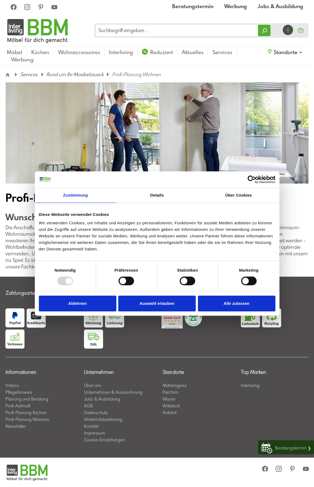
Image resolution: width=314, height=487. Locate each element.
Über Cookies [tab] (238, 195)
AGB (88, 405)
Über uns (92, 385)
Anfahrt (169, 412)
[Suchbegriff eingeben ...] (177, 30)
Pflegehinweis (18, 392)
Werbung (235, 6)
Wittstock (171, 405)
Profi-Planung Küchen (26, 412)
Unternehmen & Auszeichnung (113, 392)
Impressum (94, 433)
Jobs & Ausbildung (280, 6)
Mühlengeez (174, 385)
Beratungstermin (192, 6)
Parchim (170, 392)
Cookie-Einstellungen (104, 439)
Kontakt (91, 426)
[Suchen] (264, 30)
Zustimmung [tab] (75, 195)
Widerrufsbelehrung (103, 419)
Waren (169, 399)
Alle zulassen (236, 303)
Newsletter (15, 426)
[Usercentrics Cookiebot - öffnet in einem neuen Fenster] (251, 179)
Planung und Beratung (26, 399)
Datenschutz (96, 412)
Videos (12, 385)
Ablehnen (77, 303)
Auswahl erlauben (156, 303)
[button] (285, 52)
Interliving (250, 385)
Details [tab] (157, 195)
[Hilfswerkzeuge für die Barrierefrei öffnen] (288, 30)
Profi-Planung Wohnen (27, 419)
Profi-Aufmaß (17, 405)
